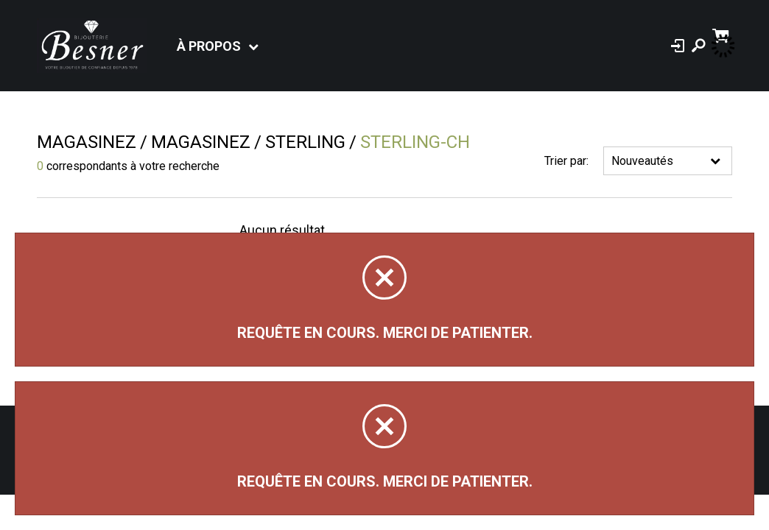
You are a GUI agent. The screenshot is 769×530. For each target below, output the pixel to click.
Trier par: (566, 161)
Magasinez (86, 142)
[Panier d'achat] (722, 34)
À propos (209, 46)
